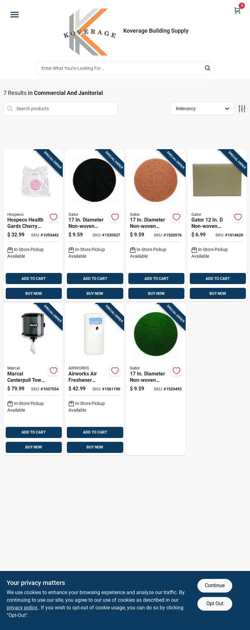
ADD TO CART (34, 278)
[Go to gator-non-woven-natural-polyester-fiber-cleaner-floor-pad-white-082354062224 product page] (217, 226)
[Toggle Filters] (242, 108)
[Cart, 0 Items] (237, 10)
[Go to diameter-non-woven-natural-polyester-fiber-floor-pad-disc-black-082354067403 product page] (94, 226)
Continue (215, 585)
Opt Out (214, 603)
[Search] (208, 68)
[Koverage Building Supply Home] (90, 30)
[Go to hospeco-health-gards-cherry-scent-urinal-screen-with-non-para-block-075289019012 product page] (33, 226)
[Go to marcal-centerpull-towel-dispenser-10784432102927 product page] (33, 379)
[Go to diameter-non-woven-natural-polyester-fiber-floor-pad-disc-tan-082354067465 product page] (155, 226)
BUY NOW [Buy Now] (33, 293)
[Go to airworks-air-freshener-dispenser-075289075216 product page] (94, 379)
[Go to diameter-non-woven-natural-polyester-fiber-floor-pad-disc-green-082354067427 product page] (155, 379)
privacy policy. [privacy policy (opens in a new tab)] (22, 608)
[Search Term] (125, 68)
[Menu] (14, 14)
